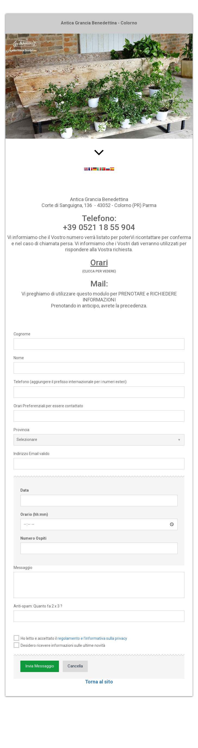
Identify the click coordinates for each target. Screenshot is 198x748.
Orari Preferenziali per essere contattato (48, 406)
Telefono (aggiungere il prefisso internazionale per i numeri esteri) (70, 382)
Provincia (21, 430)
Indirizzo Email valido (31, 453)
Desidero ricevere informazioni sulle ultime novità (59, 645)
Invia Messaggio (39, 666)
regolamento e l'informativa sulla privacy (92, 638)
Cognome (22, 334)
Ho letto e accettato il (70, 638)
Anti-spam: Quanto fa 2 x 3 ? (38, 606)
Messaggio (23, 567)
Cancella (75, 666)
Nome (19, 358)
